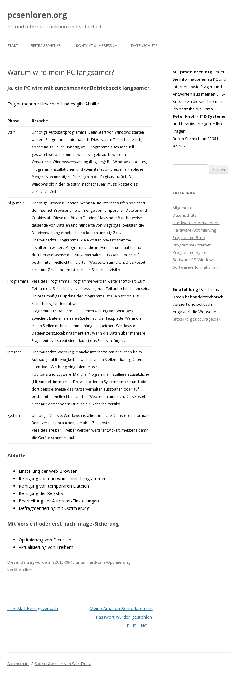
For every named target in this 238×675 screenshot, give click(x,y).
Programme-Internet (192, 245)
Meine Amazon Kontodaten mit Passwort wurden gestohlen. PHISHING (121, 617)
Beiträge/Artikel (46, 45)
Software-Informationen (195, 267)
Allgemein (182, 208)
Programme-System (191, 252)
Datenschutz (144, 45)
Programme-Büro (189, 237)
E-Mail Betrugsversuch (32, 608)
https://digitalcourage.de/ (196, 319)
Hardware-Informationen (196, 222)
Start (12, 45)
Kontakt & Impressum (96, 45)
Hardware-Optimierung (108, 562)
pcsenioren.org (37, 14)
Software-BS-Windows (194, 260)
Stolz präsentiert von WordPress (63, 663)
